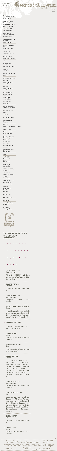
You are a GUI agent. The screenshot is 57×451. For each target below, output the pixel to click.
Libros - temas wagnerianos (8, 132)
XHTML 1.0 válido (11, 449)
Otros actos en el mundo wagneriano (9, 40)
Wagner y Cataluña (6, 70)
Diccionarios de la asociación (8, 46)
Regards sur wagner (7, 102)
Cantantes (6, 51)
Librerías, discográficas (7, 208)
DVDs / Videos (7, 129)
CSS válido (24, 449)
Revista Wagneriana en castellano (8, 82)
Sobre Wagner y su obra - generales (8, 170)
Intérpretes (7, 63)
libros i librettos (8, 117)
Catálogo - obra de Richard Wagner (8, 159)
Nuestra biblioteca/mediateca (9, 125)
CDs (4, 154)
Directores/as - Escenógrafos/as (9, 57)
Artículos (6, 115)
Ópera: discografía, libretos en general (7, 189)
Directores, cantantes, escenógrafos (8, 195)
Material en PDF (8, 111)
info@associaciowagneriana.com (28, 442)
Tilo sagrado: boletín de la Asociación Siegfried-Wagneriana (7, 96)
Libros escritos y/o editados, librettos (9, 107)
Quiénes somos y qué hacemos (8, 17)
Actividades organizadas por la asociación (8, 34)
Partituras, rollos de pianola (8, 150)
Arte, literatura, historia (8, 203)
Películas (6, 200)
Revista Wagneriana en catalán (8, 88)
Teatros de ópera (9, 66)
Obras (5, 61)
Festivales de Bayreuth (7, 121)
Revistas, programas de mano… (8, 145)
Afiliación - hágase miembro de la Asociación (9, 24)
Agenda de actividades (8, 29)
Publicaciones (9, 78)
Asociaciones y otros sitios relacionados (8, 182)
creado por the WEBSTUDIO (41, 449)
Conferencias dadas (9, 74)
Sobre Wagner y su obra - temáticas (8, 176)
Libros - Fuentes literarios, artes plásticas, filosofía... (8, 138)
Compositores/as (8, 54)
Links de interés (6, 165)
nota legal (45, 442)
